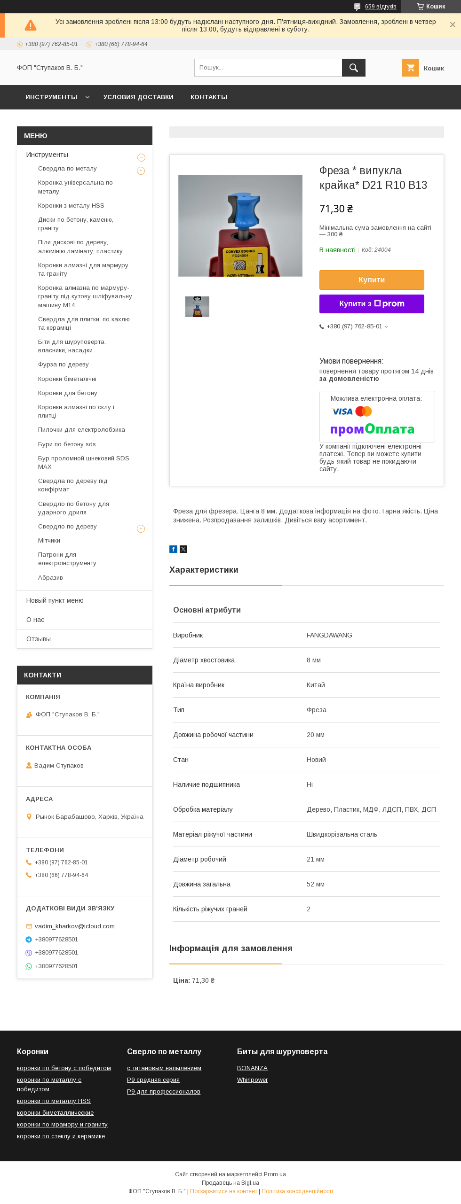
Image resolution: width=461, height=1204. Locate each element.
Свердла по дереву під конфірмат (73, 485)
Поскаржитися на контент (223, 1191)
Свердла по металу (67, 168)
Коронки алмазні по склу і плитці (76, 411)
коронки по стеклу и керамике (61, 1136)
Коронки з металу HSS (71, 205)
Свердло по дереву (67, 526)
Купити (372, 280)
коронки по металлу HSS (54, 1100)
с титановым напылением (164, 1068)
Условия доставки (138, 97)
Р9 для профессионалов (163, 1091)
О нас (35, 619)
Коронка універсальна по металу (75, 186)
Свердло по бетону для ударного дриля (73, 508)
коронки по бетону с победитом (64, 1068)
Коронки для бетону (67, 392)
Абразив (50, 577)
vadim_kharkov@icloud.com (75, 926)
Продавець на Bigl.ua (230, 1183)
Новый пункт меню (55, 600)
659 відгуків (381, 6)
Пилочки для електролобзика (81, 429)
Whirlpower (252, 1079)
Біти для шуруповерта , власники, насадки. (73, 346)
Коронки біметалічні (67, 378)
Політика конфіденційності (297, 1191)
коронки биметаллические (55, 1112)
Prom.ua (275, 1174)
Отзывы (38, 639)
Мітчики (49, 540)
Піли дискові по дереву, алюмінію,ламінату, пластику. (81, 246)
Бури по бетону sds (67, 444)
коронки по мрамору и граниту (62, 1124)
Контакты (209, 97)
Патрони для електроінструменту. (68, 559)
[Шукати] (354, 68)
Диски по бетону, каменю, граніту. (75, 224)
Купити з (371, 304)
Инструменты (51, 97)
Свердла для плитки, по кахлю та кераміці (84, 323)
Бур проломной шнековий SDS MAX (83, 462)
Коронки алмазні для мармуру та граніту (83, 269)
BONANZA (252, 1068)
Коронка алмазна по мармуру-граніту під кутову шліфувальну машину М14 (85, 296)
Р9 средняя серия (153, 1079)
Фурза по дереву (63, 364)
